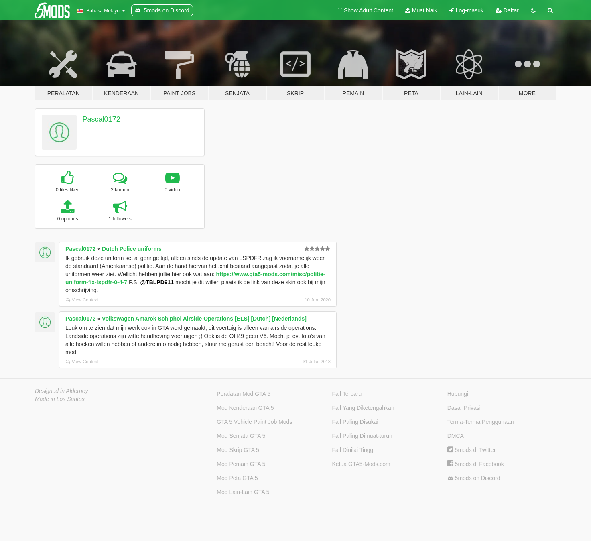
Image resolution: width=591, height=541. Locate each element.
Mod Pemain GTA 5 (241, 464)
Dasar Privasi (464, 408)
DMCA (455, 436)
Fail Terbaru (347, 393)
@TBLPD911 (157, 282)
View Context (82, 299)
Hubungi (457, 393)
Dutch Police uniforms (132, 249)
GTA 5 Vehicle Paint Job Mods (254, 422)
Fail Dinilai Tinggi (353, 450)
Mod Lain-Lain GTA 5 (243, 492)
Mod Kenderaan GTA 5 (245, 408)
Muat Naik (421, 10)
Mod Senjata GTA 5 (241, 436)
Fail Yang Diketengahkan (363, 408)
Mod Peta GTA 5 (237, 478)
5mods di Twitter (471, 450)
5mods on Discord (473, 478)
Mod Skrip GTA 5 (238, 450)
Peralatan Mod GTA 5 (243, 393)
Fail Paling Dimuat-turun (362, 436)
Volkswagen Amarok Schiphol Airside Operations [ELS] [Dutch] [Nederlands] (204, 318)
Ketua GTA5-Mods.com (361, 464)
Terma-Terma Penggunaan (480, 422)
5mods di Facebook (475, 464)
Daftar (507, 10)
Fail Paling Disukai (355, 422)
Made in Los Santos (60, 399)
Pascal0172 (101, 119)
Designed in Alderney (61, 391)
